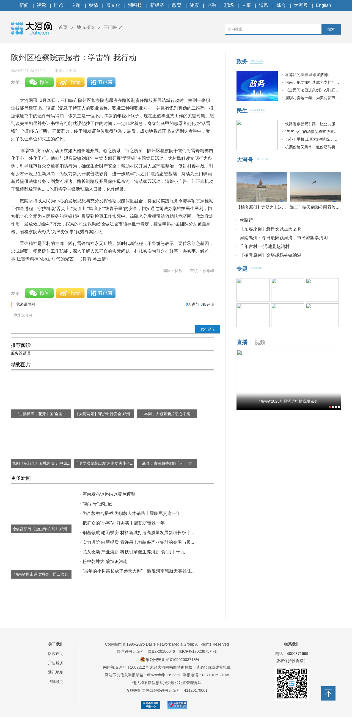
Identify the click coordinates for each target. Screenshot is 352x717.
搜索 (331, 29)
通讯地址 (56, 672)
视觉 (41, 5)
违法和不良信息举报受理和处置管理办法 (167, 682)
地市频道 (85, 27)
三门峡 (110, 27)
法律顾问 (56, 681)
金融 (211, 5)
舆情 (93, 5)
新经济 (157, 5)
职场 (229, 5)
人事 (246, 5)
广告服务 (56, 663)
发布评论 (207, 329)
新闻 (24, 5)
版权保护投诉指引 (291, 661)
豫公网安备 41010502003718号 (170, 659)
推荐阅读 (21, 345)
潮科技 (135, 5)
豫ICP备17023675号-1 (197, 651)
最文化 (113, 5)
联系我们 (291, 644)
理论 (58, 5)
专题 (76, 5)
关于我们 (56, 644)
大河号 (301, 5)
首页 (63, 27)
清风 (263, 5)
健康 (194, 5)
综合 (281, 5)
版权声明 (56, 653)
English (323, 5)
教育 (177, 5)
